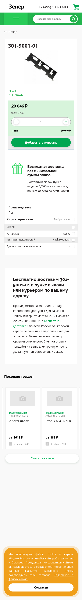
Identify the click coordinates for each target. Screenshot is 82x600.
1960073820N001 (18, 413)
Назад (10, 32)
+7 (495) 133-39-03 (53, 7)
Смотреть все (42, 458)
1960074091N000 (55, 413)
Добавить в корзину (41, 142)
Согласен (41, 587)
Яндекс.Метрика (21, 558)
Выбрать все (64, 219)
